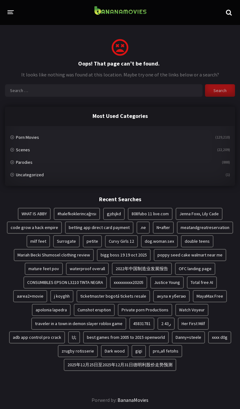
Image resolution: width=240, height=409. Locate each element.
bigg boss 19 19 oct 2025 (124, 255)
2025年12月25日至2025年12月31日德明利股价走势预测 (120, 365)
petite (92, 241)
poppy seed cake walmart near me (190, 255)
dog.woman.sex (159, 241)
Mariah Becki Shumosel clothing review (54, 255)
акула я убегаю (171, 296)
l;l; (74, 337)
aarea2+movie (30, 296)
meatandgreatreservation (205, 227)
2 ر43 (166, 323)
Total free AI (202, 282)
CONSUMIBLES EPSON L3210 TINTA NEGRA (65, 282)
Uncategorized (30, 175)
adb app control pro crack (37, 337)
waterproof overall (87, 268)
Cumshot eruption (94, 310)
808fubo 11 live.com (150, 214)
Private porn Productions (145, 310)
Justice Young (167, 282)
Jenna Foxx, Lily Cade (199, 214)
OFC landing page (195, 268)
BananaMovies (133, 400)
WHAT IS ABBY (34, 214)
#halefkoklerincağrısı (77, 214)
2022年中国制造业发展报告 (142, 268)
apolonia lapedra (51, 310)
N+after (163, 227)
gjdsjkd (114, 214)
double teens (197, 241)
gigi (138, 351)
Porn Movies (27, 137)
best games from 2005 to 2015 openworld (126, 337)
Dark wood (115, 351)
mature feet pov (43, 268)
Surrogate (66, 241)
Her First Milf (193, 323)
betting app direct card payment (99, 227)
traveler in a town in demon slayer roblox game (78, 323)
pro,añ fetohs (165, 351)
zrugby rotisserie (78, 351)
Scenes (23, 150)
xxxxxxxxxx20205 (128, 282)
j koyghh (62, 296)
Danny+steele (188, 337)
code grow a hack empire (34, 227)
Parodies (24, 162)
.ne (143, 227)
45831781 (142, 323)
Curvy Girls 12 (121, 241)
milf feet (38, 241)
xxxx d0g (220, 337)
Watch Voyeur (192, 310)
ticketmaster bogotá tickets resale (113, 296)
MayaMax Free (210, 296)
